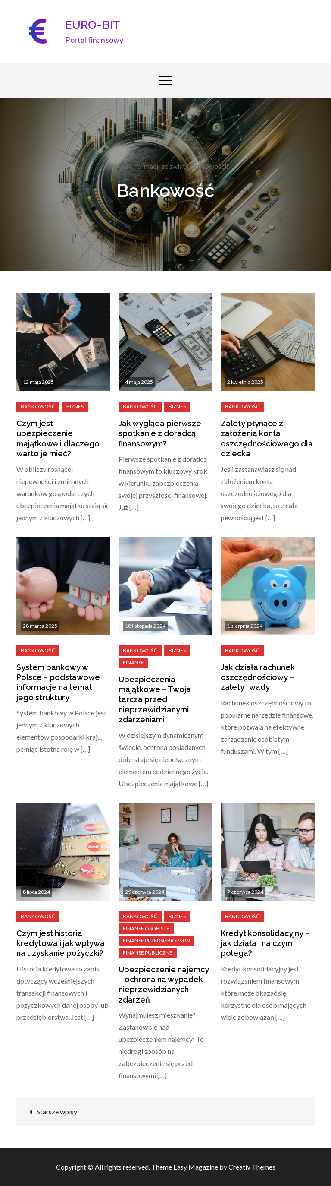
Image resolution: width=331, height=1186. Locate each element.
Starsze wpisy (57, 1111)
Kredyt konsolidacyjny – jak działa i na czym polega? (265, 943)
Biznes (75, 406)
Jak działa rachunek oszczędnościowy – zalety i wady (258, 677)
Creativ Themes (251, 1167)
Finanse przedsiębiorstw (156, 940)
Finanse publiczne (147, 952)
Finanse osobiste (146, 928)
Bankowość (38, 406)
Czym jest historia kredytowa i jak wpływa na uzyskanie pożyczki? (60, 943)
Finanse (133, 662)
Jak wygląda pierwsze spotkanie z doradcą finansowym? (160, 433)
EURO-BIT (92, 25)
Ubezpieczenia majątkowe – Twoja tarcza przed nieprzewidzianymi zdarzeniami (155, 699)
